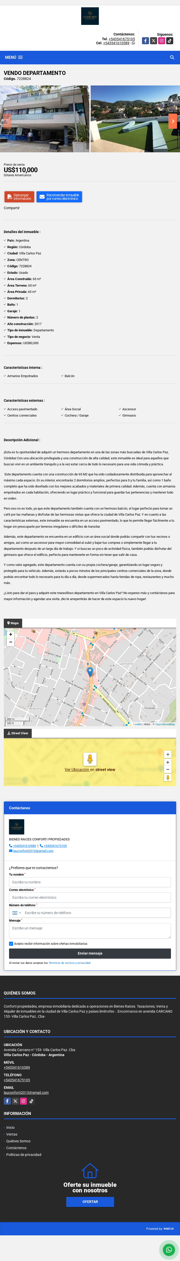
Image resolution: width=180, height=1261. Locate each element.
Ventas (11, 1134)
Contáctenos (16, 1148)
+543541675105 (122, 39)
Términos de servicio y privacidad (69, 963)
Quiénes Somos (18, 1141)
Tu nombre (17, 875)
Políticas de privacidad (23, 1155)
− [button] (10, 642)
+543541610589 (116, 43)
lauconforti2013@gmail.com (33, 851)
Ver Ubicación (77, 769)
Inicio (10, 1127)
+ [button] (10, 635)
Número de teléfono (23, 905)
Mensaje (15, 921)
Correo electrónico (22, 890)
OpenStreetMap (165, 724)
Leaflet (137, 724)
